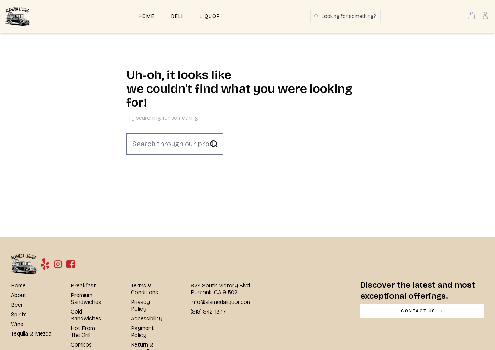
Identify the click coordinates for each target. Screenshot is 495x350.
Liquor (210, 16)
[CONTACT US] (422, 311)
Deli (177, 16)
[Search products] (345, 16)
